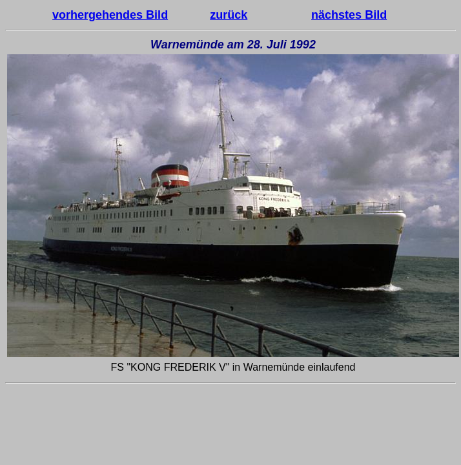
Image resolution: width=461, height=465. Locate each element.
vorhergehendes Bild (110, 14)
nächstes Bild (349, 14)
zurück (228, 14)
